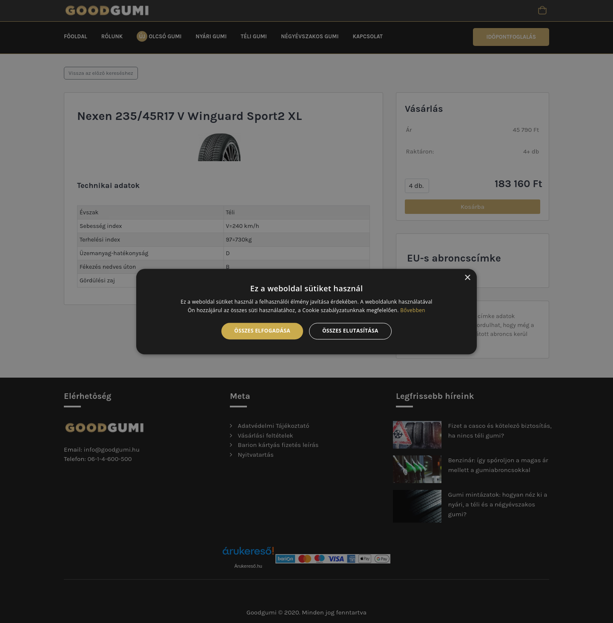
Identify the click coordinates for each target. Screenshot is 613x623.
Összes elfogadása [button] (262, 331)
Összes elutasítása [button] (350, 331)
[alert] (306, 311)
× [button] (467, 278)
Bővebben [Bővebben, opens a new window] (412, 310)
